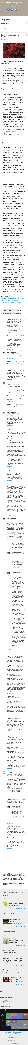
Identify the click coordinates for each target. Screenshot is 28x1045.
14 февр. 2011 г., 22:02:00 (18, 335)
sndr (19, 1040)
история (4, 310)
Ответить (10, 332)
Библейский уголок (14, 3)
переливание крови (7, 313)
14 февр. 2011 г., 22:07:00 (18, 370)
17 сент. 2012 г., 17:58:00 (18, 541)
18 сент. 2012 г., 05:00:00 (18, 562)
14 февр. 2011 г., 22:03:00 (13, 353)
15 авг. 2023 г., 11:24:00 (19, 837)
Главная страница (7, 1000)
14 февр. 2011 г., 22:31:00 (18, 429)
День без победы (8, 23)
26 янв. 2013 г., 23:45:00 (19, 799)
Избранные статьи (12, 14)
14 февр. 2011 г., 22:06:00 (18, 361)
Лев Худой (10, 772)
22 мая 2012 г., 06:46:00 (15, 718)
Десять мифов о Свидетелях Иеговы (11, 302)
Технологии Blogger (14, 1037)
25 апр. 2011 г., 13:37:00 (13, 519)
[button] (26, 23)
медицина (10, 310)
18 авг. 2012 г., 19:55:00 (19, 772)
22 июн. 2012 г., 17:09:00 (13, 737)
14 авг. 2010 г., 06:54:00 (19, 319)
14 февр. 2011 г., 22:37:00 (18, 470)
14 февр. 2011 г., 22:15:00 (18, 404)
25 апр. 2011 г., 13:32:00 (19, 484)
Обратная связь (7, 1002)
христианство (17, 313)
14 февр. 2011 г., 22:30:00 (13, 413)
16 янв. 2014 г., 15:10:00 (16, 826)
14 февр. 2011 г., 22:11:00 (13, 384)
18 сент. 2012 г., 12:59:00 (18, 573)
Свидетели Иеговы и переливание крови (12, 298)
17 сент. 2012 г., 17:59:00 (18, 553)
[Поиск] (26, 3)
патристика (18, 310)
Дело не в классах (9, 913)
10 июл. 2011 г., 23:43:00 (13, 697)
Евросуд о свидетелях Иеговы (9, 300)
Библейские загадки (9, 896)
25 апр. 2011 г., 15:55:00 (19, 652)
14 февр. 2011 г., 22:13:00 (18, 395)
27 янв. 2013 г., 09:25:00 (17, 807)
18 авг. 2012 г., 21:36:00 (17, 788)
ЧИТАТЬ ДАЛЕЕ (20, 909)
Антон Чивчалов (11, 352)
